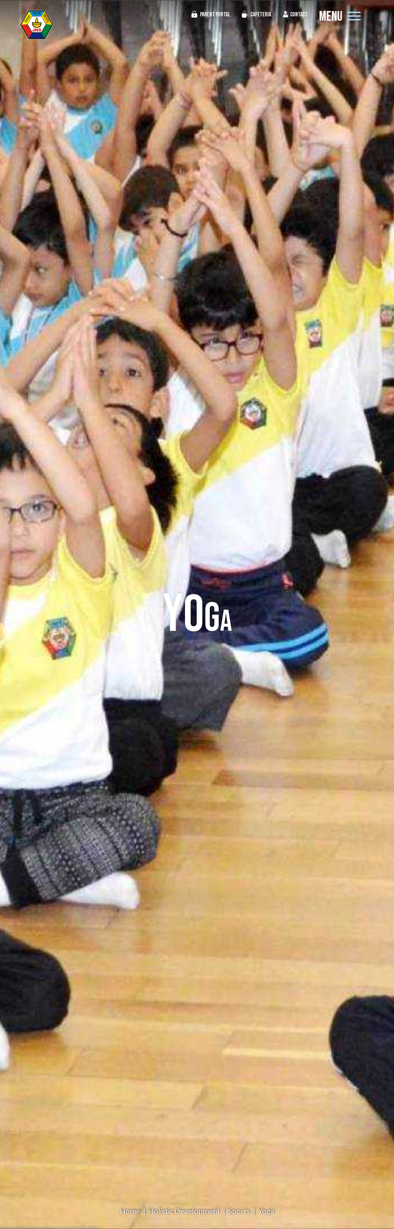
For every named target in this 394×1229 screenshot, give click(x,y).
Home (130, 1210)
